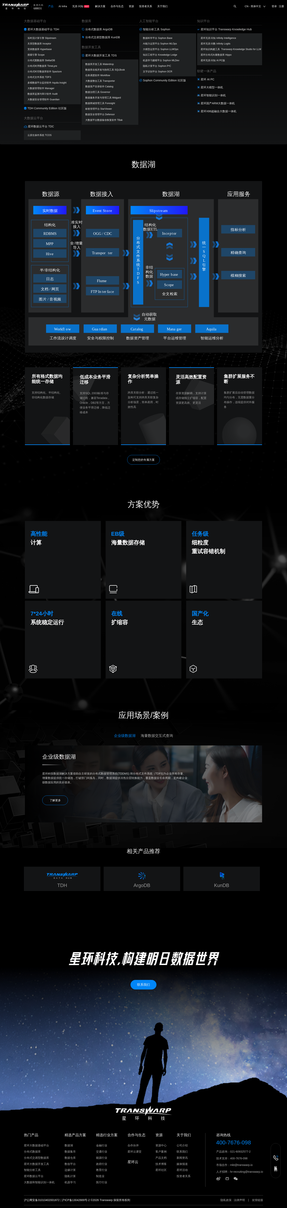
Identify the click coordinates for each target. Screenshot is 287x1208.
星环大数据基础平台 (36, 1145)
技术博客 (161, 1164)
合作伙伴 (133, 1145)
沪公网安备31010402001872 (42, 1200)
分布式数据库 (32, 1151)
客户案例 (161, 1151)
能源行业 (101, 1157)
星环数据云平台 (33, 1176)
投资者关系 (184, 1176)
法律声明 (239, 1200)
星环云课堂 (135, 1151)
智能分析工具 (32, 1170)
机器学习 (70, 1182)
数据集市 (70, 1151)
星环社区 (161, 1170)
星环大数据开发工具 (36, 1164)
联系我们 (182, 1151)
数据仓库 (70, 1157)
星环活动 (182, 1170)
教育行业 (101, 1170)
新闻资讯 (182, 1157)
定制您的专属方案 (143, 459)
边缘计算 (70, 1170)
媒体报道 (182, 1164)
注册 (281, 6)
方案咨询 (37, 101)
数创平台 (70, 1164)
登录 (274, 6)
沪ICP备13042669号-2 (76, 1200)
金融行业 (101, 1145)
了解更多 (55, 800)
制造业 (100, 1176)
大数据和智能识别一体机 (39, 1182)
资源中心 (161, 1145)
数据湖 (69, 1145)
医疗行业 (101, 1182)
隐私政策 (226, 1200)
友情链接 (257, 1200)
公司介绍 (182, 1145)
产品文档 (161, 1157)
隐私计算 (70, 1176)
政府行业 (101, 1164)
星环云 (133, 1162)
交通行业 (101, 1151)
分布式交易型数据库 (36, 1157)
